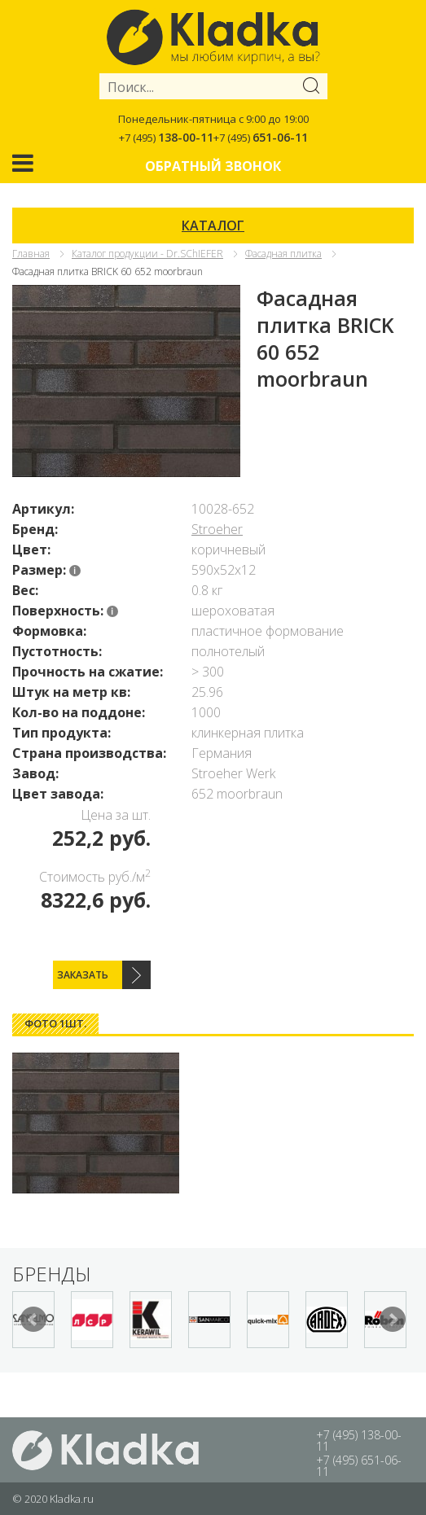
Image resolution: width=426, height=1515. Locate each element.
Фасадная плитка (283, 254)
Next (393, 1320)
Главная (31, 254)
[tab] (55, 1024)
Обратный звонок (213, 166)
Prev (33, 1320)
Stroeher (217, 529)
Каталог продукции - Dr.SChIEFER (147, 254)
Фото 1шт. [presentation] (55, 1023)
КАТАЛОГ (213, 225)
